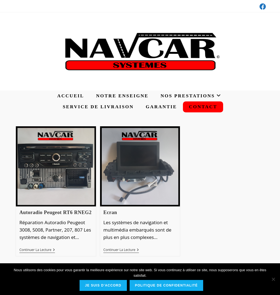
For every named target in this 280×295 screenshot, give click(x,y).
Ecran (110, 212)
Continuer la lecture (37, 250)
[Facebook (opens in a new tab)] (262, 6)
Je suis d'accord (103, 285)
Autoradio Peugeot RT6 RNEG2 (55, 212)
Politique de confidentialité (166, 285)
